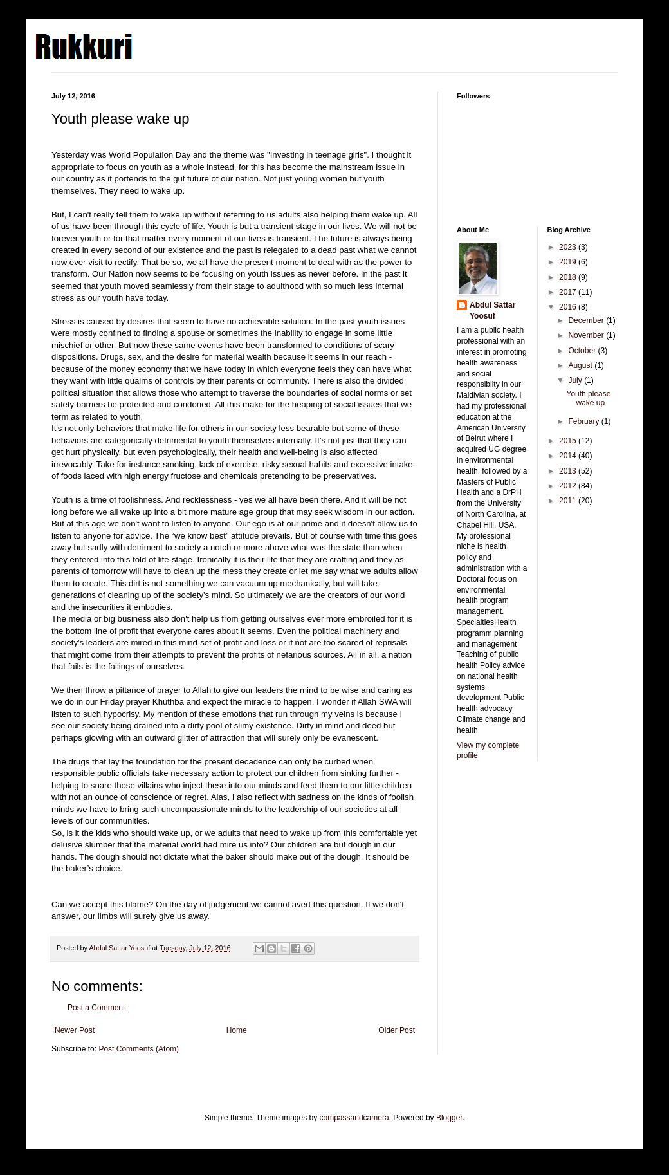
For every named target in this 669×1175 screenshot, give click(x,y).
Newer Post (75, 1030)
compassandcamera (354, 1117)
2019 (568, 261)
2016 (568, 306)
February (584, 421)
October (583, 350)
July (576, 380)
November (587, 335)
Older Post (396, 1030)
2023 (568, 247)
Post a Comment (96, 1007)
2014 (568, 455)
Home (236, 1030)
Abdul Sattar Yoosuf (492, 310)
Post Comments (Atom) (138, 1048)
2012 (568, 485)
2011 (568, 500)
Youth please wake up (588, 398)
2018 (568, 277)
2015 (568, 440)
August (581, 365)
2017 (568, 292)
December (587, 320)
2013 (568, 471)
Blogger (449, 1117)
